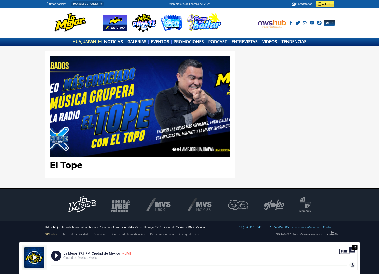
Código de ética (189, 234)
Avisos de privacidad (75, 234)
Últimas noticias (57, 4)
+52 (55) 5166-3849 (249, 227)
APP (329, 23)
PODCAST (217, 41)
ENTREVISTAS (245, 41)
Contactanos (302, 4)
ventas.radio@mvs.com (306, 227)
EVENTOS (160, 41)
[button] (87, 4)
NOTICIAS (113, 41)
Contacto (329, 227)
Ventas (51, 234)
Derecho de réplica (162, 234)
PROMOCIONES (189, 41)
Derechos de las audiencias (128, 234)
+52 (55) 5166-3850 (278, 227)
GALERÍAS (136, 41)
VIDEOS (269, 41)
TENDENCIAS (294, 41)
